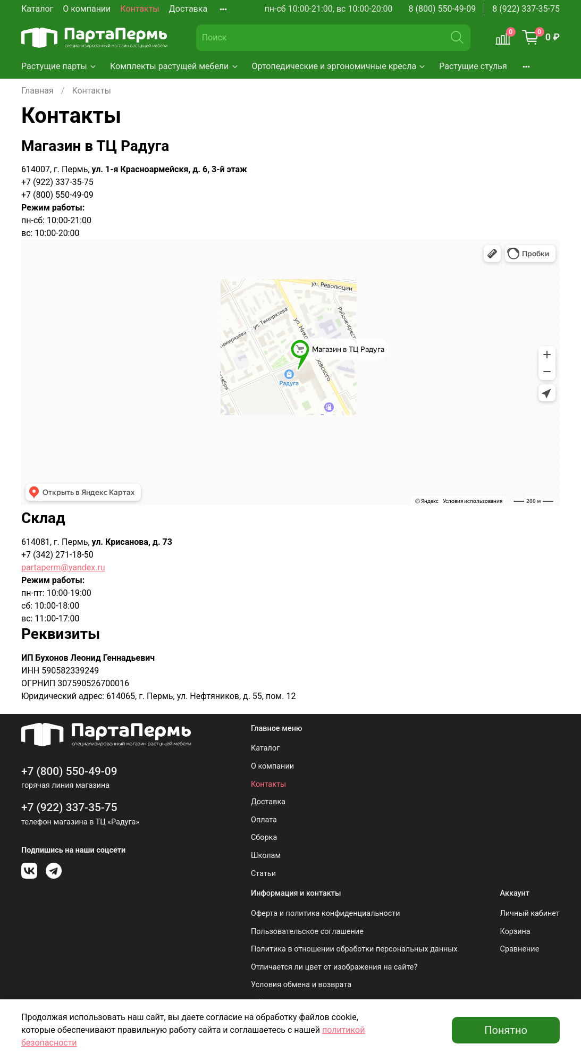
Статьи (263, 873)
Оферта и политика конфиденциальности (325, 913)
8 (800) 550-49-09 (442, 9)
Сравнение (520, 949)
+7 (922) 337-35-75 (69, 807)
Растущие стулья (473, 66)
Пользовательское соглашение (307, 931)
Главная (37, 91)
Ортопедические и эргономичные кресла (339, 66)
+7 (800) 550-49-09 (69, 771)
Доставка (188, 9)
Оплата (264, 819)
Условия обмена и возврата (301, 984)
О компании (87, 9)
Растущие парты (59, 66)
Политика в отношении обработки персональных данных (354, 949)
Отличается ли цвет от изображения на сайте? (334, 967)
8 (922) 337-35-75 (526, 9)
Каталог (37, 9)
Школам (266, 855)
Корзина (515, 931)
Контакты (139, 9)
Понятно (505, 1030)
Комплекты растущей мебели (174, 66)
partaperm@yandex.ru (63, 567)
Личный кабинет (530, 913)
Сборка (264, 837)
